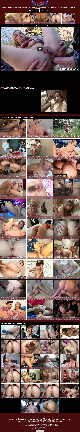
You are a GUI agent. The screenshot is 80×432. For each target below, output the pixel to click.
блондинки (7, 88)
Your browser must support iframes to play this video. (40, 56)
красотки (24, 88)
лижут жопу (30, 88)
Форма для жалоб (40, 427)
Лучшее (37, 10)
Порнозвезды (48, 10)
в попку (16, 88)
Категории (31, 10)
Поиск (42, 10)
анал (20, 88)
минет (12, 88)
